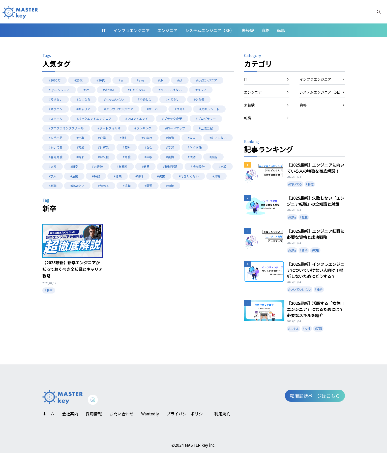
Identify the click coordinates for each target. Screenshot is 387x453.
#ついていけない (170, 90)
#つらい (200, 90)
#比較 (222, 166)
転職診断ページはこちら (315, 395)
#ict (179, 80)
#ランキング (142, 128)
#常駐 (127, 157)
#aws (140, 80)
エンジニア (167, 30)
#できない (56, 99)
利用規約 (222, 414)
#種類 (118, 176)
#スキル (180, 109)
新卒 (49, 208)
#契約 (127, 147)
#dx (160, 80)
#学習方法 (195, 147)
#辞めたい (77, 185)
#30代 (101, 80)
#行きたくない (189, 176)
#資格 (216, 176)
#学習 (170, 147)
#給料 (139, 176)
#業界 (145, 166)
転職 (281, 30)
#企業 (102, 138)
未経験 (248, 30)
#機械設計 (198, 166)
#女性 (148, 147)
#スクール (56, 118)
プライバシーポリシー (186, 414)
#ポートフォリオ (109, 128)
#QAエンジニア (59, 90)
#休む (124, 138)
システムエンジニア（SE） (209, 30)
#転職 (52, 185)
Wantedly (150, 414)
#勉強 (170, 138)
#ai (121, 80)
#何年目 (146, 138)
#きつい (108, 90)
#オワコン (56, 109)
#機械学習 (170, 166)
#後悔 (170, 157)
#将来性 (103, 157)
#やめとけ (145, 99)
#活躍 (74, 176)
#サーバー (154, 109)
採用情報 (94, 414)
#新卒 (74, 166)
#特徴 (96, 176)
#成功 (192, 157)
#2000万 (55, 80)
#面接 (170, 185)
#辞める (103, 185)
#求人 (52, 176)
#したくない (136, 90)
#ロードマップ (175, 128)
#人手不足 (56, 138)
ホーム (48, 414)
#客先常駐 (56, 157)
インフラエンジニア (131, 30)
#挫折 (213, 157)
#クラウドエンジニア (118, 109)
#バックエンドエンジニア (93, 118)
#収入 (192, 138)
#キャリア (83, 109)
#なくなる (83, 99)
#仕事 (80, 138)
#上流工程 (206, 128)
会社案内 (70, 414)
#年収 (148, 157)
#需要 (148, 185)
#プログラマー (206, 118)
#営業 (80, 147)
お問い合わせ (121, 414)
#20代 (78, 80)
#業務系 (122, 166)
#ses (86, 90)
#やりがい (173, 99)
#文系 (52, 166)
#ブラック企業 (172, 118)
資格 (265, 30)
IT (104, 30)
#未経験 (97, 166)
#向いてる (56, 147)
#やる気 (198, 99)
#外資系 (103, 147)
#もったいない (114, 99)
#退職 (127, 185)
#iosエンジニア (206, 80)
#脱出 (161, 176)
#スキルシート (209, 109)
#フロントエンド (136, 118)
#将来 (80, 157)
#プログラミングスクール (66, 128)
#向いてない (218, 138)
